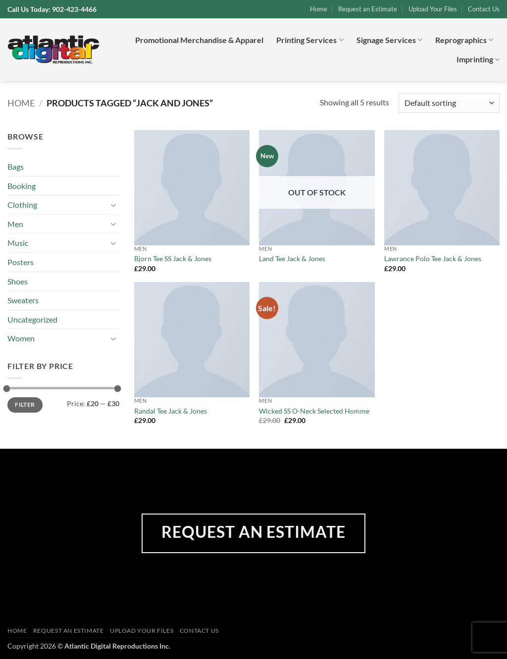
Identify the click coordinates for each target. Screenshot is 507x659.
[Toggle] (113, 205)
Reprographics (464, 40)
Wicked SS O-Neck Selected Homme (314, 411)
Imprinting (478, 59)
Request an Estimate (367, 9)
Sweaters (23, 300)
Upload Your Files (432, 9)
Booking (21, 185)
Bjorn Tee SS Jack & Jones (172, 258)
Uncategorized (32, 319)
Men (15, 224)
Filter (25, 404)
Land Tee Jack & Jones (292, 258)
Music (17, 242)
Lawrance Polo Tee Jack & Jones (432, 258)
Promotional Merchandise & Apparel (199, 40)
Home (318, 9)
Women (21, 338)
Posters (20, 262)
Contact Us (484, 9)
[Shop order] (449, 103)
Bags (15, 166)
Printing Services (309, 40)
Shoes (17, 281)
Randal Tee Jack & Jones (170, 411)
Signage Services (389, 40)
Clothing (22, 204)
